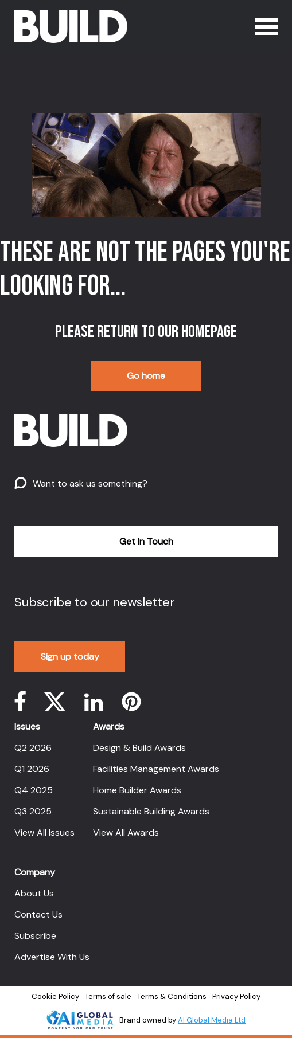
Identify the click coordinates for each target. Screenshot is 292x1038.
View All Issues (44, 833)
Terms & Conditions (172, 996)
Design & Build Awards (139, 748)
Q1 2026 (31, 769)
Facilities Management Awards (156, 769)
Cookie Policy (55, 996)
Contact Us (38, 914)
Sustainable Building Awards (151, 811)
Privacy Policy (236, 996)
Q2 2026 (33, 748)
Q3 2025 (33, 811)
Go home (146, 376)
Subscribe (35, 936)
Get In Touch (146, 541)
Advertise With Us (51, 957)
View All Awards (126, 833)
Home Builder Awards (137, 790)
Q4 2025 (33, 790)
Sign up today (70, 657)
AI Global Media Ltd (212, 1020)
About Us (34, 893)
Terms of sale (108, 996)
